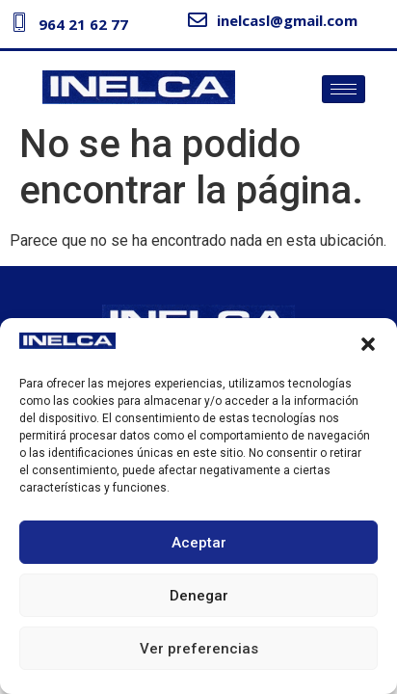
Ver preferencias (199, 648)
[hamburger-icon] (343, 89)
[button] (368, 344)
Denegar (199, 595)
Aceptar (199, 542)
